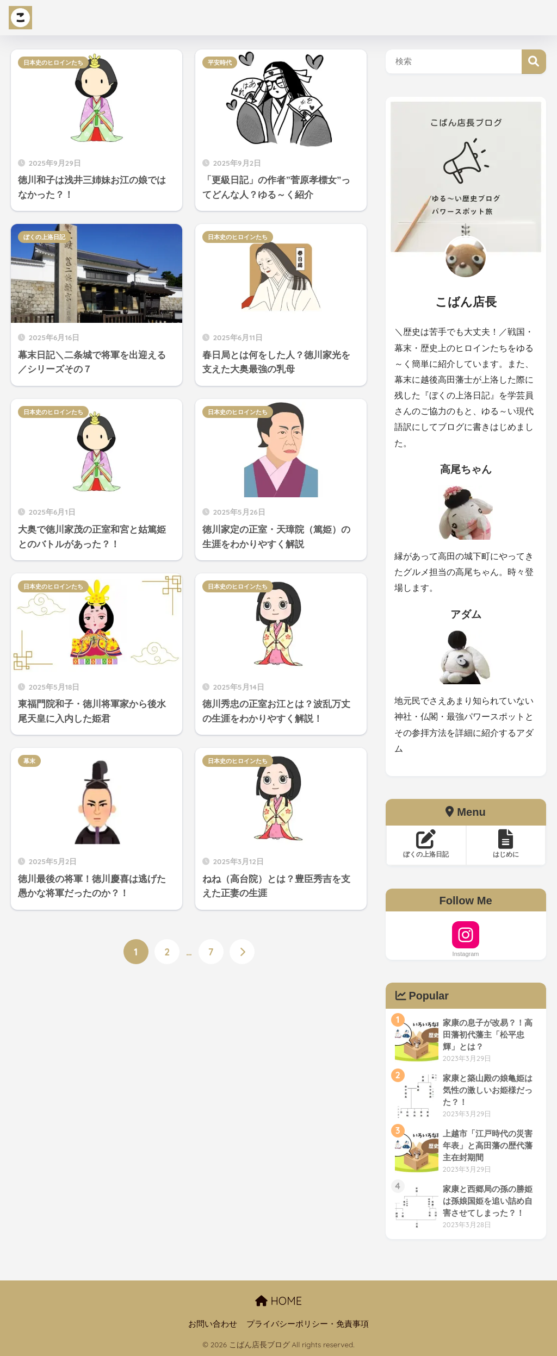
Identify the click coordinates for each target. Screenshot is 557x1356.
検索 (534, 61)
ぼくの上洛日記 (44, 237)
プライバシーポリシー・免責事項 (307, 1324)
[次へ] (242, 952)
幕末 (29, 761)
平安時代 (220, 62)
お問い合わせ (212, 1324)
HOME (278, 1301)
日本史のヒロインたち (53, 62)
